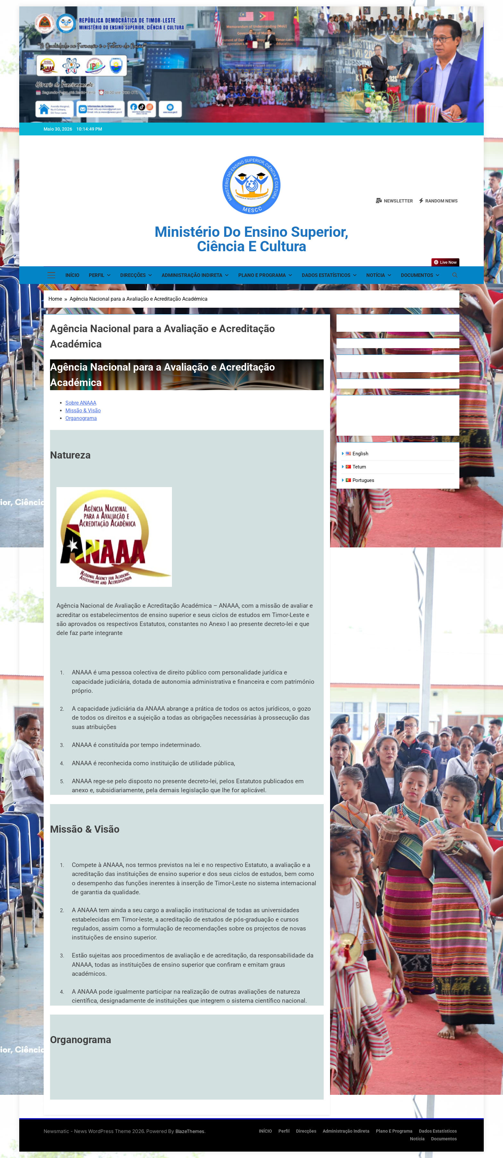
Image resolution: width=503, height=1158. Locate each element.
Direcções (133, 275)
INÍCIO (72, 275)
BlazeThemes (189, 1131)
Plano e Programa (262, 275)
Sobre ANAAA (80, 403)
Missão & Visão (83, 410)
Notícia (375, 275)
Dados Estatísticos (326, 275)
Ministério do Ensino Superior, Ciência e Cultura (251, 239)
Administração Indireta (192, 275)
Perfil (96, 275)
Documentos (417, 275)
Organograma (81, 418)
